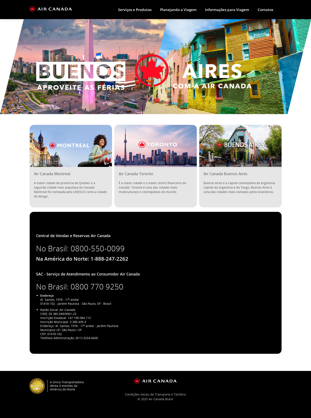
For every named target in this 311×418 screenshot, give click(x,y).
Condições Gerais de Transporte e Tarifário (155, 394)
